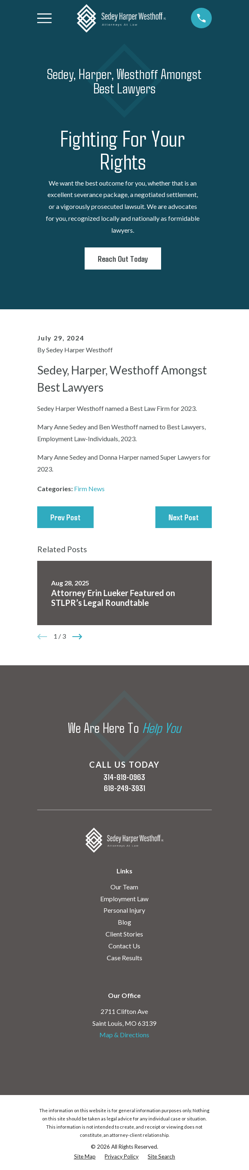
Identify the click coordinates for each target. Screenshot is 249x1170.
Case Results (124, 957)
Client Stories (124, 934)
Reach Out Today (123, 258)
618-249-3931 (124, 788)
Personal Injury (124, 910)
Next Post (183, 517)
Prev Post (65, 517)
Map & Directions (124, 1034)
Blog (124, 922)
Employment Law (124, 898)
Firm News (89, 488)
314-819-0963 (124, 777)
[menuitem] (85, 1157)
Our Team (124, 887)
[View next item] (77, 637)
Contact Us (124, 946)
